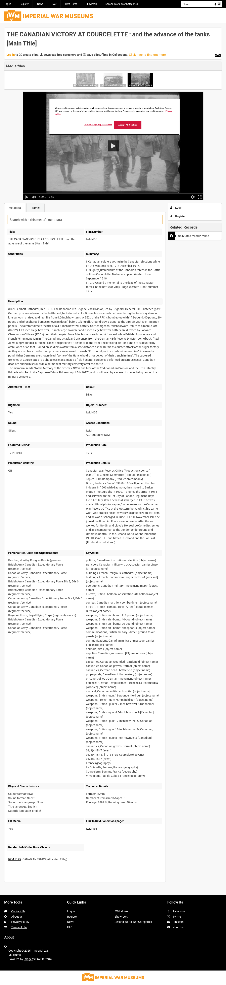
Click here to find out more (147, 55)
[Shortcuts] (218, 54)
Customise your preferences (98, 125)
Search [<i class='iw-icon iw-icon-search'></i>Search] (219, 3)
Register (24, 3)
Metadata (15, 208)
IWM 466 (91, 828)
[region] (114, 117)
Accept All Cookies (127, 125)
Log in (7, 3)
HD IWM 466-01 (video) (85, 85)
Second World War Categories (121, 3)
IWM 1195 (14, 859)
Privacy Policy (20, 922)
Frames (35, 208)
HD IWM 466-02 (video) (113, 85)
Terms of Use (19, 927)
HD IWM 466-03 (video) (140, 85)
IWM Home (71, 3)
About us (16, 916)
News (40, 3)
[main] (113, 457)
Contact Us (18, 911)
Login (176, 207)
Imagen (28, 959)
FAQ (54, 3)
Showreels (91, 3)
